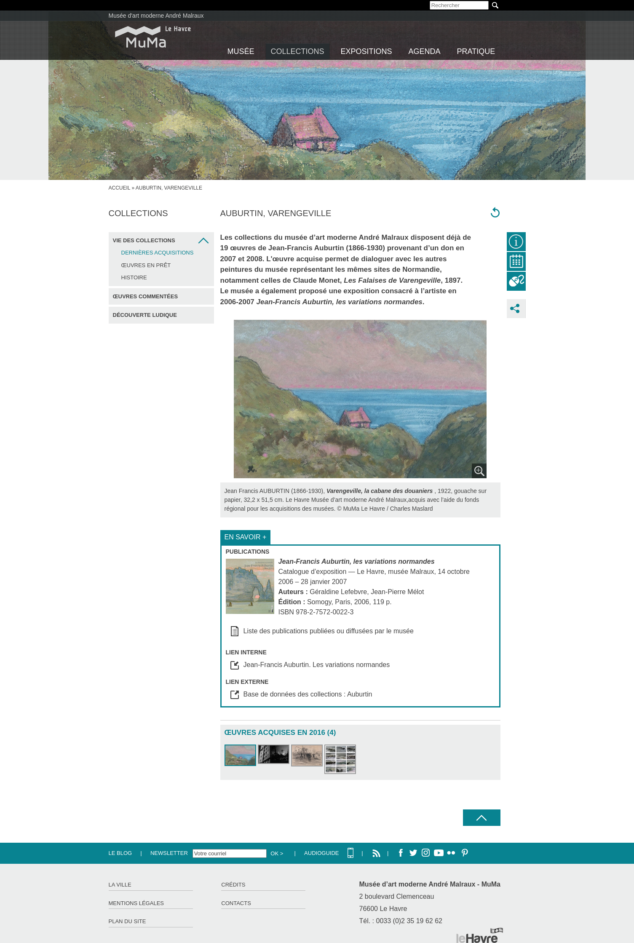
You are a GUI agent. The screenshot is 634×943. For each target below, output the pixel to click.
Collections (297, 51)
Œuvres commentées (145, 296)
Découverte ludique (145, 315)
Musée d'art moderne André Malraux (156, 15)
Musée (240, 51)
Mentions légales (136, 903)
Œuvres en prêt (146, 265)
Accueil (120, 188)
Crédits (233, 884)
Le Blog (120, 853)
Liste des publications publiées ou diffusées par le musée (328, 631)
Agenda (425, 51)
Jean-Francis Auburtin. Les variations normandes (316, 664)
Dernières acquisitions (157, 252)
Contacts (236, 903)
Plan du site (127, 921)
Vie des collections (144, 240)
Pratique (476, 51)
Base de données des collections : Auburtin (307, 694)
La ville (120, 884)
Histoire (134, 277)
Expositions (366, 51)
